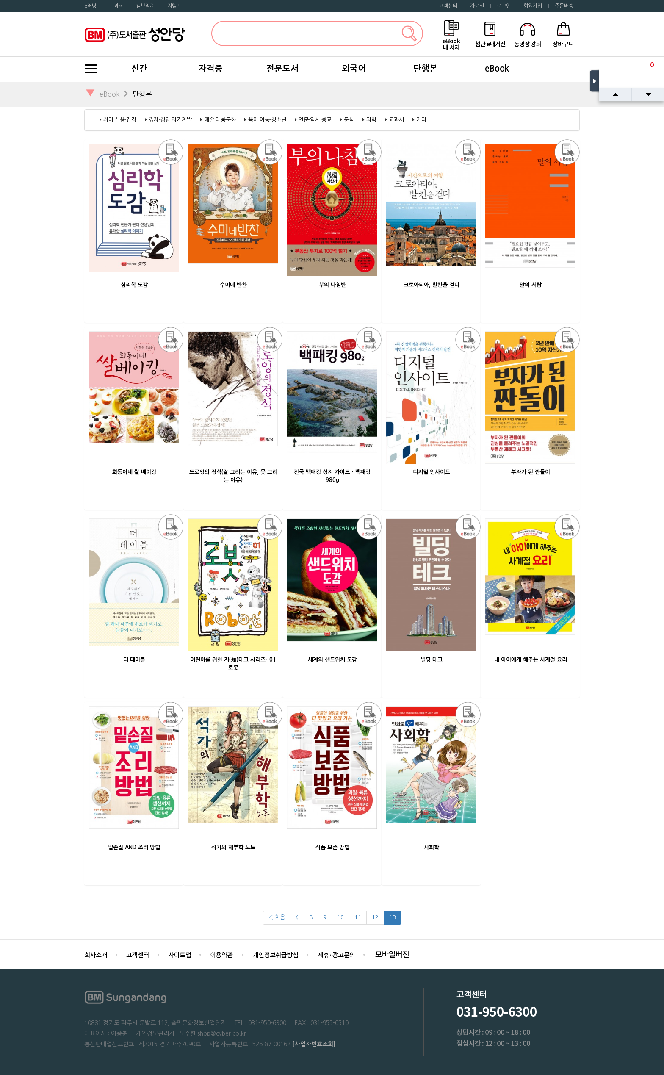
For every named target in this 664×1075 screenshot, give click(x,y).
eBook (497, 68)
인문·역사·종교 (315, 119)
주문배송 (564, 5)
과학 (371, 119)
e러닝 (90, 5)
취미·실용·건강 (119, 119)
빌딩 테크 (432, 659)
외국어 (354, 68)
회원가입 (532, 5)
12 (375, 917)
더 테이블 (134, 659)
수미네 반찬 (233, 285)
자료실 (477, 5)
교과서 (116, 5)
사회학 (431, 847)
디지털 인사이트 (431, 472)
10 (340, 917)
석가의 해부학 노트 (233, 847)
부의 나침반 (332, 285)
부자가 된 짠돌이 (530, 472)
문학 (349, 119)
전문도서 (282, 68)
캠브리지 (145, 5)
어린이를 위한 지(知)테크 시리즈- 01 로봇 (233, 663)
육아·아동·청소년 (267, 119)
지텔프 (174, 5)
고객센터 (448, 5)
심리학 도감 (134, 285)
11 (357, 917)
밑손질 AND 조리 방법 (134, 847)
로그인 (504, 5)
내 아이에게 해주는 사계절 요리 (530, 659)
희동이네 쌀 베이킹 (134, 472)
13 (392, 917)
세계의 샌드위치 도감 (332, 659)
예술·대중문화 (220, 119)
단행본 (425, 68)
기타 (421, 119)
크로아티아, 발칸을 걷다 (431, 285)
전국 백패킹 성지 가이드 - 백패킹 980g (332, 476)
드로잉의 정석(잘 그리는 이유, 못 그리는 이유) (233, 476)
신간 (139, 68)
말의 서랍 (531, 285)
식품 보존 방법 (332, 847)
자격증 (211, 68)
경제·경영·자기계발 (170, 119)
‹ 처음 (276, 917)
